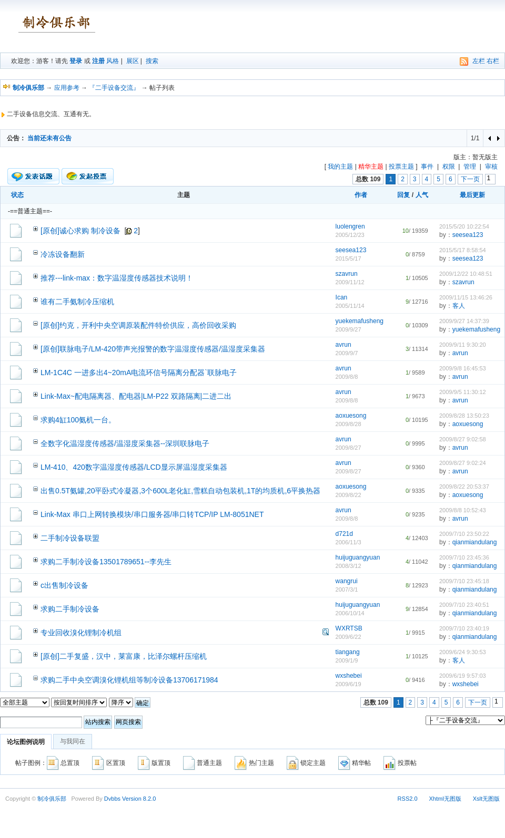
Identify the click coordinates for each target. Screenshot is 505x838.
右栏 (493, 61)
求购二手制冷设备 (70, 609)
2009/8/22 (348, 495)
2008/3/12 (348, 566)
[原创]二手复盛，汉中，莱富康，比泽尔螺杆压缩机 (124, 656)
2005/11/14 (350, 306)
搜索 (152, 61)
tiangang (348, 652)
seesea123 (467, 235)
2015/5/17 (348, 258)
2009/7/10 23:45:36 (464, 557)
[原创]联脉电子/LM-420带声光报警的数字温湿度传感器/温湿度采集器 (153, 349)
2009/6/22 (348, 637)
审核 (491, 166)
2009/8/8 (347, 377)
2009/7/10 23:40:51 (464, 605)
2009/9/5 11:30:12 (462, 392)
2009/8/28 (348, 424)
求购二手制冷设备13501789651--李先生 (106, 561)
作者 (361, 195)
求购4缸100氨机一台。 (78, 420)
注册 (98, 61)
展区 (132, 61)
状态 (17, 195)
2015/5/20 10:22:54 (464, 226)
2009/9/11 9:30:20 (462, 345)
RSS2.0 (408, 798)
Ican (342, 297)
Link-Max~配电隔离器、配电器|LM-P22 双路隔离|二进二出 (136, 396)
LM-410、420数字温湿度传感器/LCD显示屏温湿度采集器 (134, 467)
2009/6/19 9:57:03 (462, 676)
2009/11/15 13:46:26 (465, 297)
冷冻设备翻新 (63, 254)
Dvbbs (112, 798)
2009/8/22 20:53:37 (464, 486)
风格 (112, 61)
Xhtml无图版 (445, 798)
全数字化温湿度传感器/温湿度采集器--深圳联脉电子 (125, 443)
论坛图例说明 (26, 742)
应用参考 (66, 87)
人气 (422, 195)
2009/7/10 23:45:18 (464, 581)
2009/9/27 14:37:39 (464, 321)
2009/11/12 (350, 282)
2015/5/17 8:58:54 (462, 250)
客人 (458, 305)
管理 (469, 166)
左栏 (478, 61)
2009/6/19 (348, 684)
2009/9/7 (347, 353)
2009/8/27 (348, 447)
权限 (448, 166)
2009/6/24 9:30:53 (462, 652)
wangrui (347, 581)
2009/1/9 (347, 660)
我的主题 (340, 166)
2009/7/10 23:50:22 (464, 534)
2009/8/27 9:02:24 (462, 463)
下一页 (470, 179)
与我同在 (72, 741)
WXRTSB (349, 628)
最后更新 (472, 195)
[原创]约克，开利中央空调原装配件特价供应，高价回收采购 (138, 325)
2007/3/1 (347, 589)
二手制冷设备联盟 (70, 538)
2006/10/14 (350, 613)
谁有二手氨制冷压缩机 (77, 301)
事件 (427, 166)
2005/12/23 (350, 235)
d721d (344, 533)
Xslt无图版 (486, 798)
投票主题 (401, 166)
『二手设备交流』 (114, 87)
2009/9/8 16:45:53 (462, 368)
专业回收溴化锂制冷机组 (81, 632)
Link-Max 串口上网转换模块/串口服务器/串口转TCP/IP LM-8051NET (152, 514)
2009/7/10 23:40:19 (464, 628)
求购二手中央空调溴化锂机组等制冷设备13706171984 (129, 680)
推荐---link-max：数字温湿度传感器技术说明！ (117, 278)
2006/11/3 (348, 542)
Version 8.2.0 (139, 798)
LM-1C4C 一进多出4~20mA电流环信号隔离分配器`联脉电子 (139, 372)
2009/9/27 (348, 329)
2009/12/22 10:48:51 (465, 274)
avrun (343, 344)
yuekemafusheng (359, 321)
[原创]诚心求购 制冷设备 (80, 230)
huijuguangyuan (358, 557)
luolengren (350, 226)
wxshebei (349, 675)
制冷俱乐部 (51, 798)
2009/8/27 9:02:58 (462, 439)
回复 (403, 195)
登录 (75, 61)
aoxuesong (351, 415)
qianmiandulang (474, 542)
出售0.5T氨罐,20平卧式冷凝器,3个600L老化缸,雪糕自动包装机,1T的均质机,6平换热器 (180, 491)
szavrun (347, 273)
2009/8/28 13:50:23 (464, 415)
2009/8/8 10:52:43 (462, 510)
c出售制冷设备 (64, 585)
